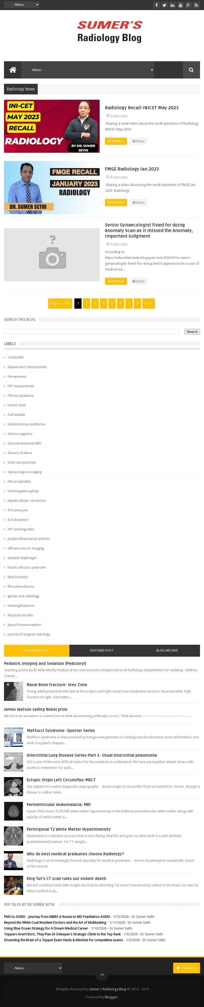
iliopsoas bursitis (20, 615)
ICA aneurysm (18, 510)
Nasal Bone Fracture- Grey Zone (57, 684)
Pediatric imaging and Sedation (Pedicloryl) (45, 663)
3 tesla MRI (16, 357)
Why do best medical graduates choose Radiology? (75, 854)
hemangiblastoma (21, 606)
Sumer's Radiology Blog (108, 989)
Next (148, 303)
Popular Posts (36, 650)
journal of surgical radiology (29, 634)
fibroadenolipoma (21, 586)
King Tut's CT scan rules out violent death (66, 878)
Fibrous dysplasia (20, 396)
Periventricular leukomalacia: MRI (59, 804)
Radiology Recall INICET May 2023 (141, 108)
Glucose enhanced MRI (24, 443)
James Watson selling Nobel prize (35, 709)
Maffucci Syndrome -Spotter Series (61, 730)
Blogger (111, 997)
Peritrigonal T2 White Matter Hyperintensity (69, 829)
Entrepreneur (17, 376)
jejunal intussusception (24, 625)
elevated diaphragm (22, 558)
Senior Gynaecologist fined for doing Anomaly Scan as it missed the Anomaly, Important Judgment (149, 230)
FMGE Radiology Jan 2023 (132, 169)
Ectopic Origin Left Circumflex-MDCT (61, 780)
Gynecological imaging (24, 472)
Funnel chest (17, 405)
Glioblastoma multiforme (26, 424)
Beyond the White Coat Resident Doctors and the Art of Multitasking (55, 923)
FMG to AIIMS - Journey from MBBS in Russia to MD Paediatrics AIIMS (57, 917)
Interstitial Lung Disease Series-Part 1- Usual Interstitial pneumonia (92, 755)
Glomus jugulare (20, 434)
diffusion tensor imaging (26, 548)
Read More (117, 141)
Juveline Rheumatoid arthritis (29, 539)
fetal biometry (18, 577)
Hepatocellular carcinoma (27, 501)
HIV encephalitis (19, 481)
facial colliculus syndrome (27, 567)
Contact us (186, 968)
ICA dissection (18, 520)
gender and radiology (23, 596)
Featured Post (102, 650)
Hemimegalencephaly (23, 491)
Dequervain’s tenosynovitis (27, 367)
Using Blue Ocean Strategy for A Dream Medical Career (46, 928)
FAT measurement (21, 386)
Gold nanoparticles (22, 462)
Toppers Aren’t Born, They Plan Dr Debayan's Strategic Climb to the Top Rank (62, 934)
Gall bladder (17, 415)
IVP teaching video (21, 529)
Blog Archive (167, 650)
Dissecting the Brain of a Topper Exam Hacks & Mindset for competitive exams (63, 940)
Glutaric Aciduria (20, 453)
